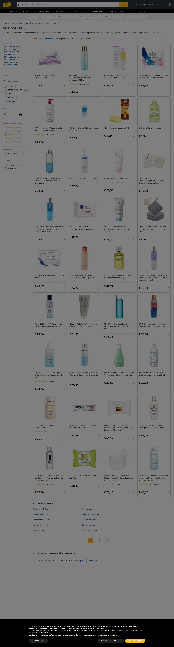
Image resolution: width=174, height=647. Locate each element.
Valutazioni (90, 39)
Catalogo (13, 23)
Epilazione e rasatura (117, 11)
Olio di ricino (32, 17)
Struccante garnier (11, 57)
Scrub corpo (94, 17)
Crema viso (118, 17)
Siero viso (131, 17)
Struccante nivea (40, 530)
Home (5, 23)
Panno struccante (11, 62)
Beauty (25, 11)
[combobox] (68, 4)
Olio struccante (10, 49)
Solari (107, 17)
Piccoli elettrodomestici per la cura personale (52, 11)
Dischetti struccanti (12, 54)
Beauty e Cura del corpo (27, 23)
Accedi (143, 4)
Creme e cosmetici (44, 23)
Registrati (153, 4)
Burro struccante (11, 65)
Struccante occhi (10, 59)
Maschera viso (48, 17)
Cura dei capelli (81, 11)
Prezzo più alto (77, 39)
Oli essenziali (63, 17)
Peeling (143, 17)
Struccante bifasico (11, 46)
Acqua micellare (79, 17)
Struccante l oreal (89, 530)
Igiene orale (98, 11)
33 (113, 540)
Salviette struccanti (11, 52)
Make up (93, 560)
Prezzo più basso (62, 39)
